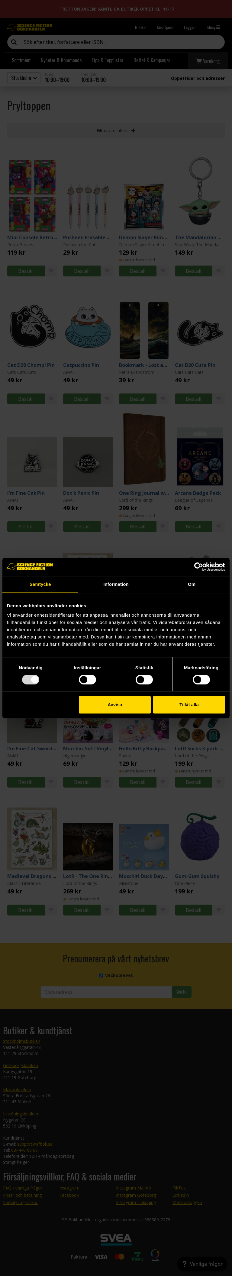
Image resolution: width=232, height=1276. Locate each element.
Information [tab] (116, 584)
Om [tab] (191, 584)
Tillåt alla (189, 704)
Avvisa (115, 704)
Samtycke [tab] (40, 584)
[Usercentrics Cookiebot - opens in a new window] (198, 566)
